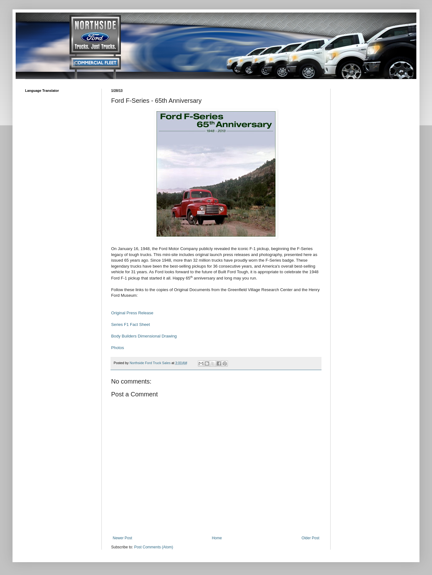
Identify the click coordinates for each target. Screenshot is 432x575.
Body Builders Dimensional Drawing (144, 336)
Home (217, 538)
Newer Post (122, 538)
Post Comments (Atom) (153, 547)
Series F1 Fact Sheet (131, 324)
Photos (117, 347)
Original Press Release (132, 313)
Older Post (310, 538)
